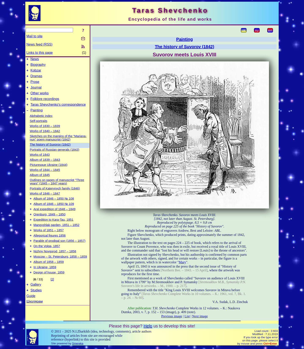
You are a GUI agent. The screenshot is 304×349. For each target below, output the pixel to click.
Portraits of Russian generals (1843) (54, 156)
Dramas (36, 78)
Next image (200, 316)
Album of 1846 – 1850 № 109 (54, 211)
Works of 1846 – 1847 (45, 200)
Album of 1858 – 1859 (49, 276)
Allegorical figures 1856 (50, 247)
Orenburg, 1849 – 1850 (50, 223)
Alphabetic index (41, 122)
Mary (182, 262)
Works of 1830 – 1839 (45, 132)
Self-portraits (38, 127)
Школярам (34, 318)
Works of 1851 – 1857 (49, 241)
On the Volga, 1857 (47, 258)
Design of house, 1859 (49, 288)
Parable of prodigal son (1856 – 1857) (60, 252)
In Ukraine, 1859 (45, 282)
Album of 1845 (40, 181)
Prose (34, 85)
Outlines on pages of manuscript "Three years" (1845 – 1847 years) (57, 188)
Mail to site (34, 36)
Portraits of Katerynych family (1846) (55, 194)
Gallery (35, 301)
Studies (36, 307)
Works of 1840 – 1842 (45, 137)
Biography (38, 66)
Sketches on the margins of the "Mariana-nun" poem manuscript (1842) (58, 144)
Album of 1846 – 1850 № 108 (54, 205)
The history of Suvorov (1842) (50, 151)
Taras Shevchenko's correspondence (58, 110)
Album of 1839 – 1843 (45, 166)
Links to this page (39, 52)
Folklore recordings (44, 104)
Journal (35, 91)
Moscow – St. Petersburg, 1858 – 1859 (60, 270)
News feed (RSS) (39, 44)
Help (148, 328)
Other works (39, 97)
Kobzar (35, 72)
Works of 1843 (40, 161)
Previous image (171, 316)
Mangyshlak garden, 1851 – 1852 (57, 235)
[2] (52, 295)
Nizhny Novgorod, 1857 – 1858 (55, 264)
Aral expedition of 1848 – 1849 (55, 217)
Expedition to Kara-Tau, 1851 (53, 229)
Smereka (77, 345)
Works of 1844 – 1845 (45, 176)
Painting (36, 116)
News (34, 59)
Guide (30, 313)
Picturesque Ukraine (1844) (48, 171)
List (187, 316)
